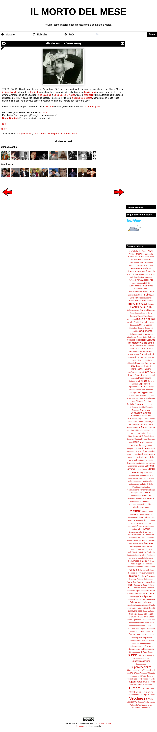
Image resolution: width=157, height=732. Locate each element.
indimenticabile (9, 92)
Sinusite (151, 628)
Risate (145, 585)
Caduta (134, 307)
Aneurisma (145, 268)
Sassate (144, 591)
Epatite (142, 407)
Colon (131, 345)
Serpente (133, 614)
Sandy (129, 591)
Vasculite (151, 695)
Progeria (150, 573)
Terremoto (141, 676)
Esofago (147, 413)
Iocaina (131, 457)
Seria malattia (148, 611)
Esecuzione (136, 413)
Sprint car (135, 643)
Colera (139, 337)
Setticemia (148, 614)
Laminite (139, 463)
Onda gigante (148, 532)
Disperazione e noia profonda (141, 390)
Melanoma (146, 495)
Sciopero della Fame (146, 599)
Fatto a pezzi (132, 422)
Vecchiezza (71, 133)
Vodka (146, 702)
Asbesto (139, 277)
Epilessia (149, 407)
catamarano (148, 705)
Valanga (143, 695)
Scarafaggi (134, 596)
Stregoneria (148, 649)
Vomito (152, 702)
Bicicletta (134, 298)
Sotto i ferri (149, 635)
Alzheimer (146, 259)
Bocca (131, 300)
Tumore (135, 688)
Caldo (149, 307)
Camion (143, 310)
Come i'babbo (133, 354)
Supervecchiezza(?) (136, 670)
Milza (139, 502)
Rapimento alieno (144, 582)
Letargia (141, 466)
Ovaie (129, 540)
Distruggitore (134, 392)
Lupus (143, 472)
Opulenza (137, 535)
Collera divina (147, 343)
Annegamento (134, 271)
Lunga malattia (24, 133)
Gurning (137, 439)
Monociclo (148, 514)
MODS (149, 472)
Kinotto (151, 460)
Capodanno (148, 316)
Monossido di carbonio (138, 517)
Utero (136, 695)
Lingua (138, 469)
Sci (136, 599)
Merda (139, 499)
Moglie (133, 514)
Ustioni (131, 695)
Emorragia (140, 404)
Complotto (139, 363)
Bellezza (149, 294)
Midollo (133, 501)
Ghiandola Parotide (147, 430)
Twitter (146, 689)
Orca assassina (148, 535)
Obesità (141, 529)
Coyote (140, 366)
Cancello (133, 313)
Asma (139, 280)
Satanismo (132, 593)
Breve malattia (137, 303)
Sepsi (140, 611)
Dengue (135, 384)
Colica (145, 337)
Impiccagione (146, 442)
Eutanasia (132, 418)
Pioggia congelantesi (143, 564)
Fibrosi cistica (139, 424)
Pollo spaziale (149, 567)
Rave (153, 582)
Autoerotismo (135, 286)
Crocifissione (132, 372)
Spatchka (140, 638)
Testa (139, 679)
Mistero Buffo (147, 511)
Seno (145, 608)
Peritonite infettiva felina (136, 555)
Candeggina (142, 313)
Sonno (132, 634)
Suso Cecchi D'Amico (64, 95)
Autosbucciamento (141, 289)
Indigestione (147, 446)
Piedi (133, 564)
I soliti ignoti (90, 92)
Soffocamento (146, 631)
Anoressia (150, 271)
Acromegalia (148, 254)
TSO (133, 673)
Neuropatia (132, 526)
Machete (132, 475)
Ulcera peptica (141, 692)
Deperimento (144, 384)
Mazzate (147, 492)
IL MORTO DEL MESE (78, 11)
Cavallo (130, 322)
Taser (137, 673)
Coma (144, 348)
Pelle (144, 552)
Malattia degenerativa (136, 481)
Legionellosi (132, 466)
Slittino (132, 631)
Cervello (144, 322)
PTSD (145, 541)
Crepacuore (145, 369)
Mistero (135, 511)
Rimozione (138, 585)
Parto (139, 552)
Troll (131, 685)
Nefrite (139, 523)
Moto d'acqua (144, 520)
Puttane (140, 579)
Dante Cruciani (10, 118)
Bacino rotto (148, 291)
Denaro (151, 381)
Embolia (130, 404)
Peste (130, 561)
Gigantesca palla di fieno (141, 433)
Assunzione (137, 283)
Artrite (133, 277)
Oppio (130, 535)
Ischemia (138, 460)
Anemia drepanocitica (144, 265)
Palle (141, 543)
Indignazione (132, 449)
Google (147, 436)
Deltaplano (133, 381)
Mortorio (10, 34)
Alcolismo (145, 257)
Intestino (138, 454)
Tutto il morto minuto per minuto (49, 133)
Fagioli (140, 419)
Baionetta (132, 295)
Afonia (131, 256)
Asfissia (132, 280)
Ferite (131, 424)
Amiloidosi (134, 263)
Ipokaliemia (139, 457)
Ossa (143, 537)
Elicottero (148, 401)
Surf (129, 673)
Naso (152, 520)
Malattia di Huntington (141, 487)
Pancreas (148, 543)
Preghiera (143, 573)
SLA (130, 587)
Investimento (148, 454)
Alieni (152, 257)
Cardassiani (132, 319)
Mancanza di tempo (147, 490)
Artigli (153, 274)
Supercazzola (143, 658)
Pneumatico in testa (135, 567)
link (4, 124)
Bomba (138, 300)
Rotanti (151, 585)
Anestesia (135, 268)
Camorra (151, 310)
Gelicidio (135, 430)
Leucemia (149, 466)
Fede (146, 422)
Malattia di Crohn (146, 484)
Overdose (138, 540)
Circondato (134, 325)
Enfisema (134, 407)
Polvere (151, 570)
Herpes (144, 439)
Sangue (136, 591)
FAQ (71, 34)
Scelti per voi (145, 596)
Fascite (152, 419)
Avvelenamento (135, 291)
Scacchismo (149, 593)
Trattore (146, 682)
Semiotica (138, 608)
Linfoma (131, 469)
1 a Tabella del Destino (138, 251)
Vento (150, 699)
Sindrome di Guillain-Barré (143, 623)
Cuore (145, 371)
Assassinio (147, 280)
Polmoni (132, 569)
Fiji (146, 424)
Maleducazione (133, 490)
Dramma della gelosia (140, 398)
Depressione (133, 386)
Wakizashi (134, 705)
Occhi (147, 529)
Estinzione (146, 416)
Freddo (129, 427)
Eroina (147, 410)
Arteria (135, 274)
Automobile (147, 285)
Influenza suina (148, 451)
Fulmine (136, 427)
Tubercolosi (147, 685)
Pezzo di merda (140, 561)
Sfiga (131, 616)
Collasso (151, 337)
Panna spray (135, 546)
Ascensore (147, 277)
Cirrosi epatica (145, 325)
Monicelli (88, 95)
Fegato (151, 421)
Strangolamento (136, 649)
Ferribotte (35, 92)
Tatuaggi (143, 673)
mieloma (136, 708)
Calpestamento (133, 310)
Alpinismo (136, 259)
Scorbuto (131, 605)
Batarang (139, 295)
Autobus (146, 283)
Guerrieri (130, 439)
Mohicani (140, 514)
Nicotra (49, 106)
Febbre (140, 422)
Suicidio (132, 655)
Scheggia (131, 599)
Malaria (151, 478)
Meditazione (136, 496)
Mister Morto (144, 507)
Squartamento (145, 643)
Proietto (132, 575)
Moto (136, 520)
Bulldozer (150, 304)
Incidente (135, 445)
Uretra (150, 692)
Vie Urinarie (139, 702)
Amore (141, 262)
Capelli (140, 316)
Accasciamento (136, 254)
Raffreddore (148, 579)
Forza (151, 424)
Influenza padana (134, 451)
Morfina (151, 517)
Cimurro (152, 322)
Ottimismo (150, 538)
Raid (134, 582)
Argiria (129, 274)
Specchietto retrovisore (145, 640)
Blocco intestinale (145, 298)
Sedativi (146, 605)
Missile (136, 507)
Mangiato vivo (136, 493)
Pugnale (150, 576)
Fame (146, 419)
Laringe (152, 463)
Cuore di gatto (141, 375)
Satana (151, 591)
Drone (152, 398)
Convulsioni (150, 363)
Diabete (143, 386)
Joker (144, 460)
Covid (134, 366)
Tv (143, 689)
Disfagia (151, 387)
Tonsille (152, 679)
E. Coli (132, 401)
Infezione (142, 448)
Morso (130, 520)
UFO (152, 689)
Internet (130, 454)
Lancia (145, 463)
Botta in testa (148, 300)
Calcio (143, 307)
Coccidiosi (149, 328)
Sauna (139, 594)
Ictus (136, 442)
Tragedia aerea (134, 681)
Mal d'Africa (143, 478)
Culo (139, 372)
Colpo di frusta (141, 346)
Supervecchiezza (141, 667)
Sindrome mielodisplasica (138, 628)
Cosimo (44, 112)
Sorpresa (140, 635)
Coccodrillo (134, 331)
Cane (149, 313)
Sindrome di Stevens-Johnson (141, 626)
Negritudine (146, 523)
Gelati (129, 430)
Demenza (142, 381)
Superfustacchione (141, 661)
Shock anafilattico (141, 617)
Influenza (151, 448)
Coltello (136, 348)
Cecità (136, 322)
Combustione (147, 351)
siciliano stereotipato (82, 98)
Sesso (140, 614)
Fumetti (144, 427)
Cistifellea (133, 328)
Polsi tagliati (143, 570)
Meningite (132, 498)
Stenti (141, 646)
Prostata (141, 576)
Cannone (133, 316)
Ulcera (132, 692)
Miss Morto (148, 504)
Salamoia (150, 588)
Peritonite (151, 552)
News (139, 526)
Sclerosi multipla (137, 602)
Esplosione (136, 416)
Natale (133, 523)
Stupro (150, 652)
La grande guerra (92, 106)
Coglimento (146, 330)
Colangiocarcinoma (138, 334)
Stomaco (148, 646)
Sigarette (136, 620)
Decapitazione (144, 378)
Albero (137, 257)
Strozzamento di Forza (138, 652)
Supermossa (141, 664)
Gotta (152, 436)
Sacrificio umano (139, 588)
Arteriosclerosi (144, 274)
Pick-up (151, 561)
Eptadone (135, 410)
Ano (143, 271)
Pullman (132, 579)
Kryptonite (131, 463)
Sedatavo (139, 605)
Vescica (130, 702)
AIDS (150, 251)
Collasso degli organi (136, 340)
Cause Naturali (146, 318)
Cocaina (141, 328)
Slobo (137, 631)
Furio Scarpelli (44, 95)
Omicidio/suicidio (135, 532)
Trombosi (138, 684)
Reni (130, 585)
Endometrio (150, 404)
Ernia (142, 410)
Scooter (148, 602)
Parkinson (132, 552)
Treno (152, 682)
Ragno (129, 582)
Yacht (140, 705)
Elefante (139, 401)
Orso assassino (134, 538)
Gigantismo (133, 436)
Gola (140, 436)
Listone (144, 469)
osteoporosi (145, 708)
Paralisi (143, 546)
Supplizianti (150, 670)
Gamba (152, 427)
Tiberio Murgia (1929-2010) (63, 43)
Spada (133, 638)
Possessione (133, 573)
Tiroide (145, 679)
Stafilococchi (134, 646)
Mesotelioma (148, 498)
